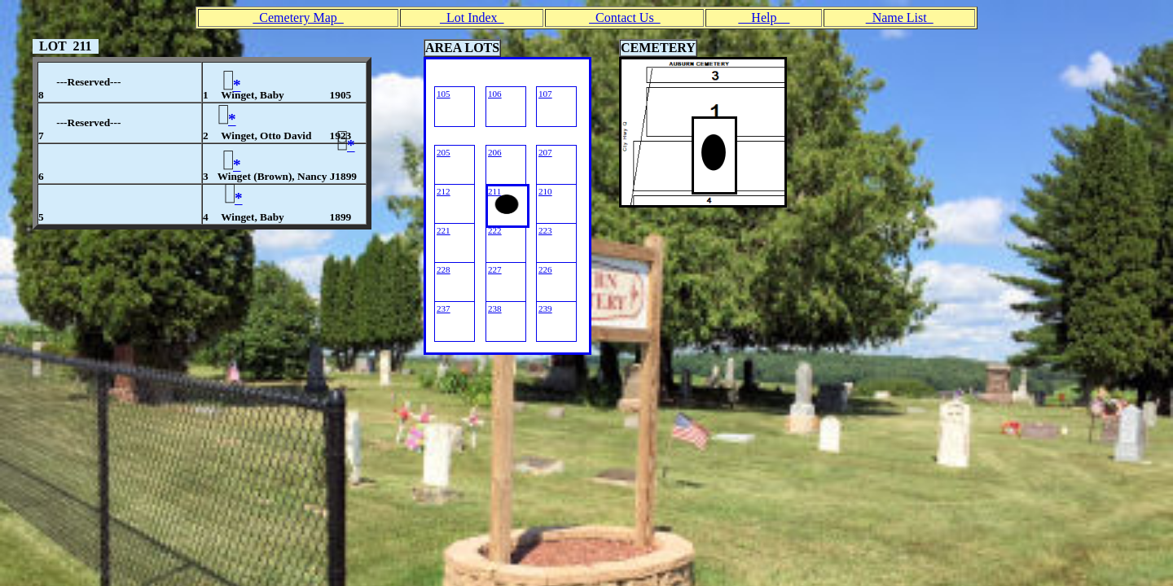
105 (443, 93)
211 (494, 191)
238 (495, 308)
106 (495, 93)
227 (495, 269)
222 (495, 230)
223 (545, 230)
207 (545, 152)
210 (545, 191)
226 (545, 269)
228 (443, 269)
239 (545, 308)
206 (495, 152)
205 (443, 152)
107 (545, 93)
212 (443, 191)
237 (443, 308)
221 (443, 230)
